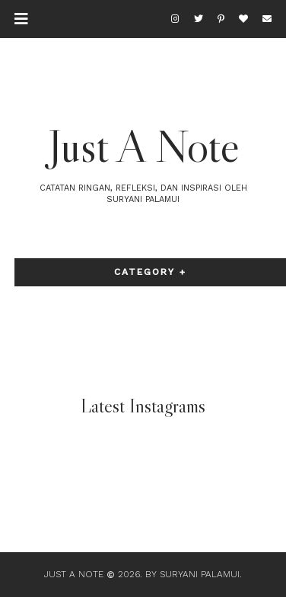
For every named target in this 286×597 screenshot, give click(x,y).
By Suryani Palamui (192, 574)
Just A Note (143, 146)
